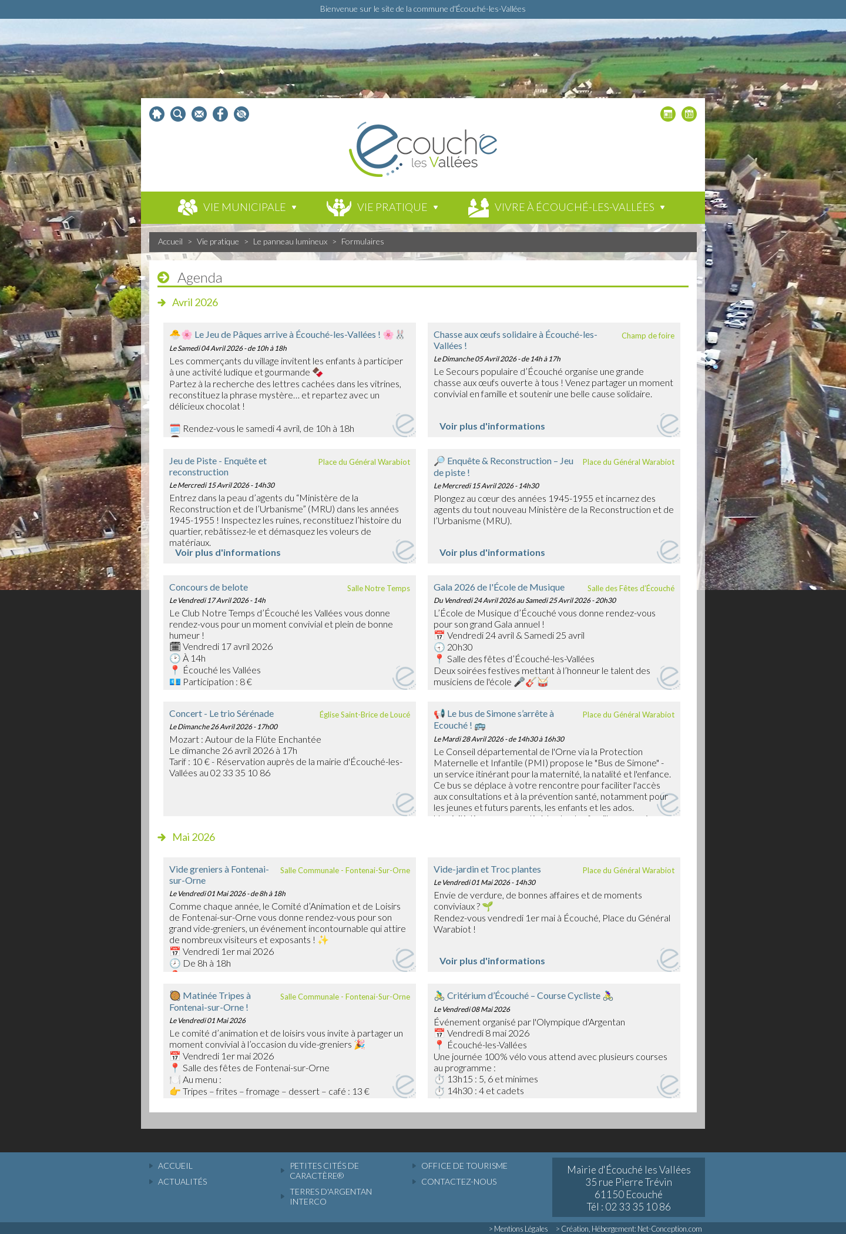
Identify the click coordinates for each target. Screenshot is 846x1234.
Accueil (170, 241)
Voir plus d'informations (492, 425)
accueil (175, 1166)
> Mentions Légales (518, 1228)
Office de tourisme (464, 1166)
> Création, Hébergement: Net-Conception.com (629, 1228)
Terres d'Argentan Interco (331, 1196)
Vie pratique (218, 241)
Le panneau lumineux (290, 241)
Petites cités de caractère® (324, 1171)
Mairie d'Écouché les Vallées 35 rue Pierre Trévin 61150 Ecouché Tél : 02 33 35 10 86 (629, 1188)
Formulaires (362, 241)
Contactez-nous (458, 1181)
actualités (182, 1181)
